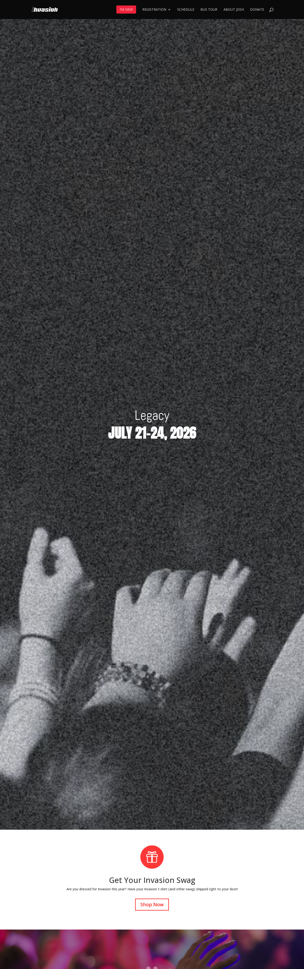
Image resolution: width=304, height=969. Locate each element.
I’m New (126, 9)
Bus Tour (208, 10)
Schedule (185, 10)
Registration (154, 10)
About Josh (233, 10)
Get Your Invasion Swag (152, 880)
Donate (257, 10)
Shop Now (152, 904)
